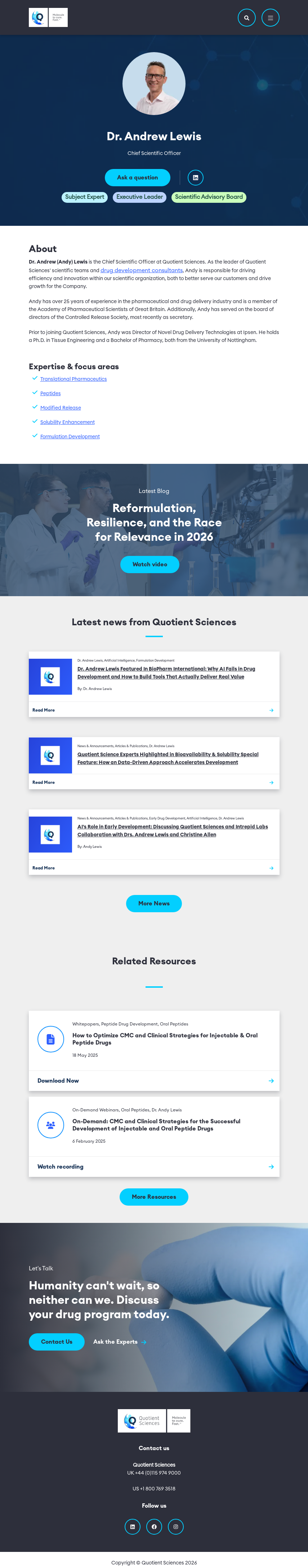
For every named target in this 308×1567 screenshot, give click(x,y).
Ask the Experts (119, 1342)
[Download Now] (154, 1080)
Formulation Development (70, 436)
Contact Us (56, 1342)
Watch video (150, 564)
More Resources (154, 1197)
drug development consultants (142, 270)
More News (154, 903)
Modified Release (60, 408)
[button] (247, 18)
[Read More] (154, 709)
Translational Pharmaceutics (73, 379)
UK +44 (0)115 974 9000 (154, 1473)
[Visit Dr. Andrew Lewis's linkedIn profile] (196, 178)
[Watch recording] (154, 1166)
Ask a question (137, 178)
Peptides (50, 393)
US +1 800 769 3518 (154, 1488)
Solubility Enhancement (67, 422)
